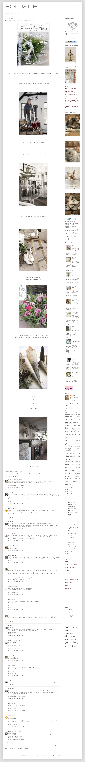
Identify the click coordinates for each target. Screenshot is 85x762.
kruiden (78, 442)
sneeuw (72, 461)
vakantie (67, 464)
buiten (78, 419)
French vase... (72, 506)
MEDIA (71, 446)
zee (79, 478)
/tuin (66, 410)
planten (70, 455)
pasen (66, 453)
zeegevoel (67, 480)
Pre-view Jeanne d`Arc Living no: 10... (73, 527)
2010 (68, 553)
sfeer (67, 460)
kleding (78, 440)
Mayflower (11, 586)
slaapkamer (77, 459)
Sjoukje (10, 533)
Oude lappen (11, 545)
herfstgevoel (13, 473)
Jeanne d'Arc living (23, 473)
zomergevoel (68, 481)
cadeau (67, 421)
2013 (68, 496)
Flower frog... (72, 524)
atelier (78, 412)
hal (79, 428)
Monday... (70, 510)
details (78, 421)
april (70, 542)
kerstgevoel (68, 437)
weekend (77, 473)
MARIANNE (10, 567)
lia (9, 492)
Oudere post (57, 746)
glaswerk (67, 428)
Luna (66, 446)
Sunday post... (74, 287)
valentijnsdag (76, 464)
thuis (66, 463)
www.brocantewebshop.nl (33, 279)
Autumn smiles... (73, 508)
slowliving (67, 461)
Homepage (33, 746)
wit (79, 474)
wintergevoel (39, 473)
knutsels (67, 442)
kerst (71, 436)
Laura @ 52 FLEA (13, 555)
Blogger (60, 756)
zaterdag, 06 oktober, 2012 (16, 710)
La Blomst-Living (13, 731)
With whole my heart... (75, 327)
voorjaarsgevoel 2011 (72, 471)
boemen (78, 416)
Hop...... (75, 245)
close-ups (73, 421)
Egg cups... (75, 299)
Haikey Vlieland (13, 640)
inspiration (76, 433)
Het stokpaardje (13, 655)
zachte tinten (73, 478)
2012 (68, 498)
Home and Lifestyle (14, 479)
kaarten (67, 436)
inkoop (67, 433)
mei (69, 540)
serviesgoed (76, 458)
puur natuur (76, 455)
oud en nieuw (76, 452)
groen (73, 428)
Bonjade (21, 6)
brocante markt (75, 417)
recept (67, 456)
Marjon (10, 680)
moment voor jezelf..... (72, 449)
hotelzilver (77, 431)
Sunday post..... (75, 258)
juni (69, 537)
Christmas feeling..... (76, 359)
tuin (78, 463)
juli (69, 535)
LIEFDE (78, 445)
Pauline (10, 715)
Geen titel (71, 522)
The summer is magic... (75, 313)
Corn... (70, 530)
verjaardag (77, 466)
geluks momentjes (72, 425)
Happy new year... (75, 373)
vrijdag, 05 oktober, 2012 (16, 487)
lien (9, 614)
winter (67, 474)
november (71, 502)
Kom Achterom (12, 508)
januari (70, 548)
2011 (68, 551)
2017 (68, 487)
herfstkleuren (69, 431)
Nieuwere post (10, 746)
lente (78, 443)
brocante (67, 418)
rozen (78, 456)
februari (71, 546)
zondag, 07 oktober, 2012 (16, 739)
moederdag (77, 446)
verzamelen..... (70, 467)
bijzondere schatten (72, 414)
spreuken (77, 461)
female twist (76, 422)
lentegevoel (69, 445)
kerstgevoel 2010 (72, 439)
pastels (72, 453)
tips (72, 463)
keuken (67, 440)
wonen (67, 477)
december (71, 500)
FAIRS (70, 422)
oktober (70, 504)
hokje (9, 688)
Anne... (70, 517)
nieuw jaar (68, 452)
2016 (68, 489)
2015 (68, 491)
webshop (32, 473)
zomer (78, 480)
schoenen (67, 458)
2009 (68, 556)
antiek (78, 410)
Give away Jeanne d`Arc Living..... (76, 341)
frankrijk (67, 424)
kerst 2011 (77, 436)
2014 (68, 493)
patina (78, 453)
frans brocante (75, 424)
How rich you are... (71, 515)
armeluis (67, 412)
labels (66, 443)
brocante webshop (70, 419)
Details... (71, 520)
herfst (67, 430)
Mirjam (10, 625)
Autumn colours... (73, 512)
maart (70, 544)
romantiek (72, 456)
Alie (9, 521)
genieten (68, 427)
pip (66, 455)
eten (66, 422)
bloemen (68, 416)
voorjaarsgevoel (70, 470)
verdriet (67, 466)
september (71, 533)
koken (73, 442)
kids (72, 440)
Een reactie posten (12, 742)
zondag (75, 481)
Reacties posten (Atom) (21, 748)
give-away (77, 427)
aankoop (72, 410)
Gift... (74, 273)
